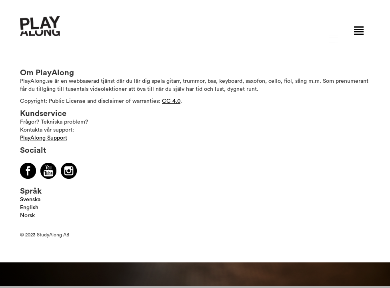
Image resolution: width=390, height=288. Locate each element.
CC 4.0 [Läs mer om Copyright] (171, 101)
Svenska (30, 199)
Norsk (27, 215)
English (29, 207)
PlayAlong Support (43, 138)
